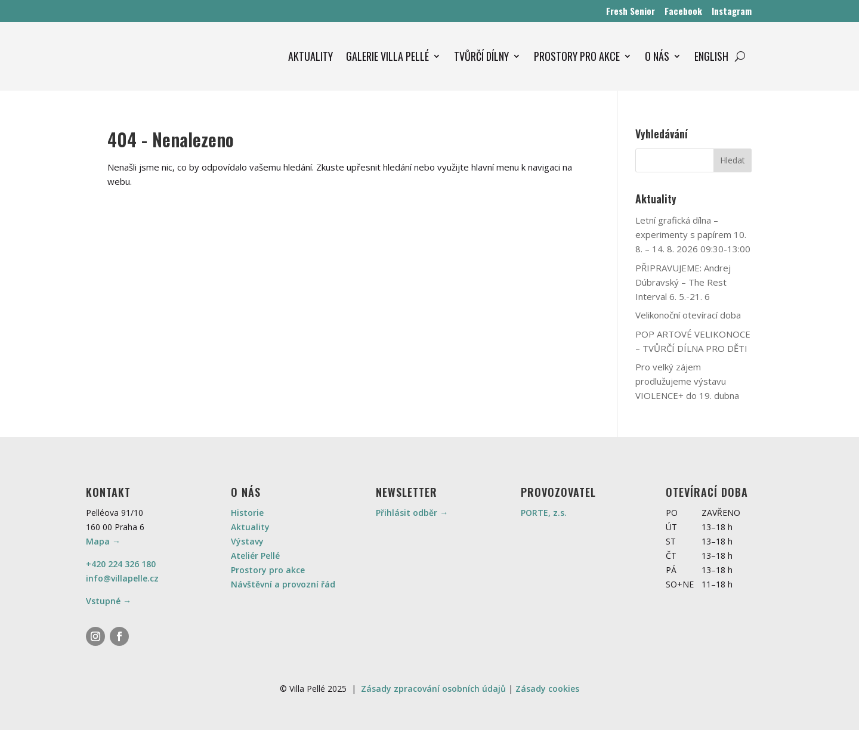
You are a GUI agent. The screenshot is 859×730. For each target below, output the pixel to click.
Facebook (683, 10)
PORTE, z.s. (544, 512)
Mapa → (103, 541)
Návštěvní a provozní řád (283, 584)
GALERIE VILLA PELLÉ (387, 56)
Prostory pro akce (268, 570)
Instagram (732, 10)
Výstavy (247, 541)
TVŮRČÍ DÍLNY (481, 56)
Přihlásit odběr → (412, 512)
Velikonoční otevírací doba (688, 315)
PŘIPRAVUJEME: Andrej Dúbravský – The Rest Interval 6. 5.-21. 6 (683, 282)
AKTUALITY (310, 56)
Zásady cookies (547, 688)
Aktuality (250, 527)
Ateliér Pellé (255, 555)
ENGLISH (711, 56)
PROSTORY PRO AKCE (577, 56)
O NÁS (657, 56)
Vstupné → (108, 601)
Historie (247, 512)
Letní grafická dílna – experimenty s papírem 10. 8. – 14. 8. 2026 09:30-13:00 (692, 234)
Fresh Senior (630, 10)
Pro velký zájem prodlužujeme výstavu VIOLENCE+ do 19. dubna (687, 381)
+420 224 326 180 (121, 564)
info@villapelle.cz (122, 578)
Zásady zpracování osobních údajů (433, 688)
